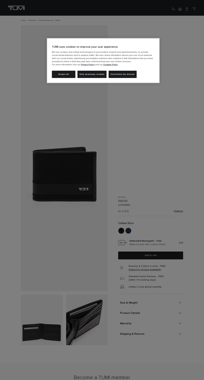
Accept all (63, 74)
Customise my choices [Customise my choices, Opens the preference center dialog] (123, 74)
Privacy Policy (88, 65)
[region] (103, 60)
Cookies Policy (110, 65)
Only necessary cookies (92, 74)
